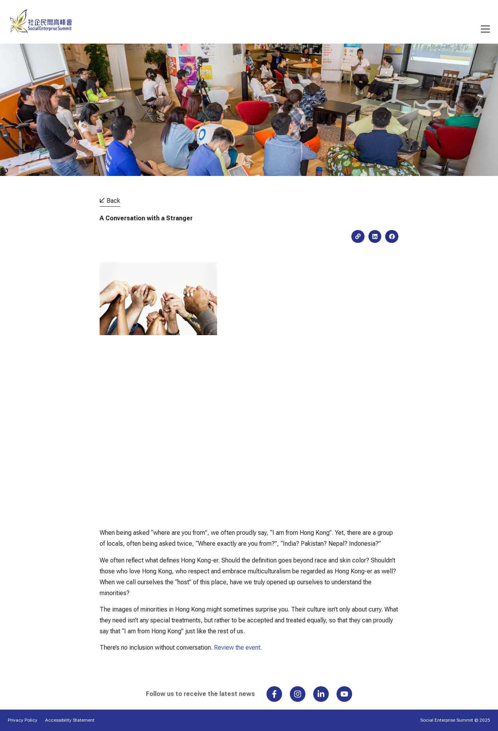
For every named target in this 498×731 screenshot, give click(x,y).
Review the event (237, 647)
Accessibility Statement (70, 720)
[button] (375, 236)
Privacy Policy (22, 720)
